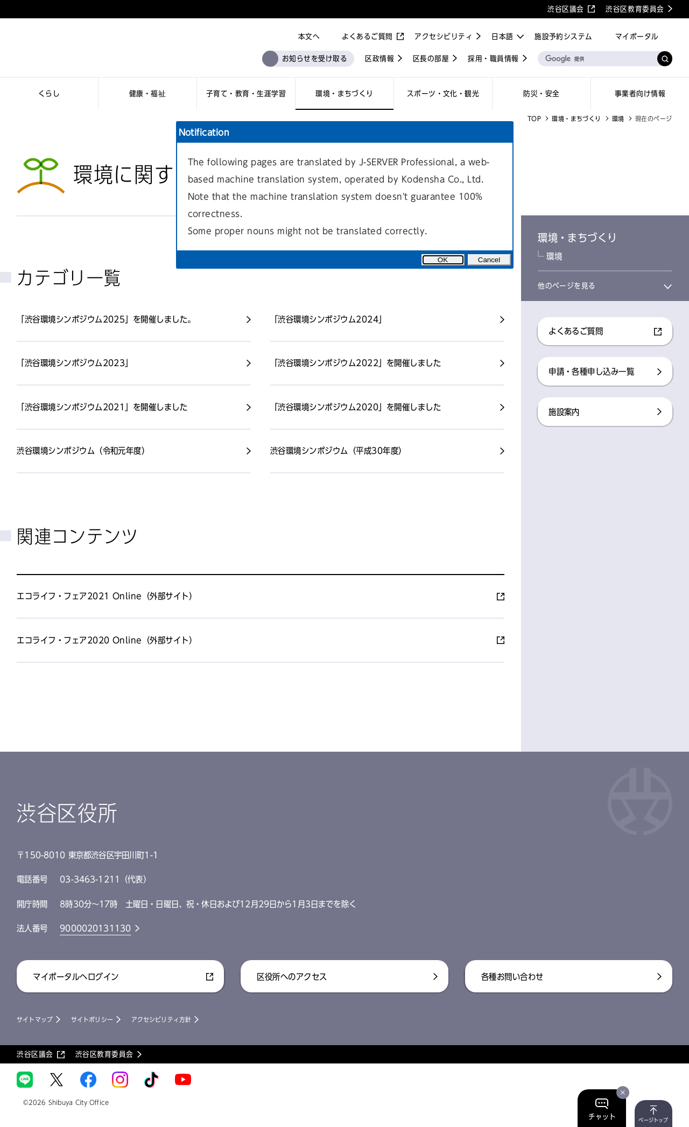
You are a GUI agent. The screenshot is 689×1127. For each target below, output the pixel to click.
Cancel (489, 260)
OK (443, 260)
